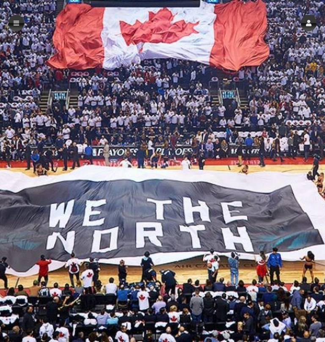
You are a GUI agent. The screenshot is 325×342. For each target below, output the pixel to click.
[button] (309, 23)
